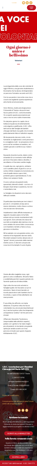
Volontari (18, 61)
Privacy (5, 395)
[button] (3, 7)
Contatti (14, 2)
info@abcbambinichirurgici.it (18, 381)
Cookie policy (14, 395)
